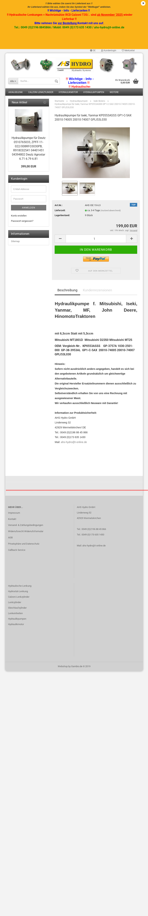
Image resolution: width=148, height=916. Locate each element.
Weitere (114, 92)
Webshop (63, 666)
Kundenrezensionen (97, 290)
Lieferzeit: (60, 210)
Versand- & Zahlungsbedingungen (25, 525)
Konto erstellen (19, 215)
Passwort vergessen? (22, 221)
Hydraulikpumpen (93, 92)
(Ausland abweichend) (111, 210)
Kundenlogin (108, 50)
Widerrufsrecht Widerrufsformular (25, 531)
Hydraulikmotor (68, 92)
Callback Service (16, 550)
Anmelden (28, 207)
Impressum (14, 512)
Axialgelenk (15, 92)
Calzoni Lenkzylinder (40, 92)
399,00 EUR (28, 166)
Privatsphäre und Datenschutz (23, 543)
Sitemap (15, 241)
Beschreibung (67, 290)
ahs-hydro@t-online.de (74, 442)
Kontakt (12, 519)
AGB (10, 537)
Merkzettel (128, 50)
